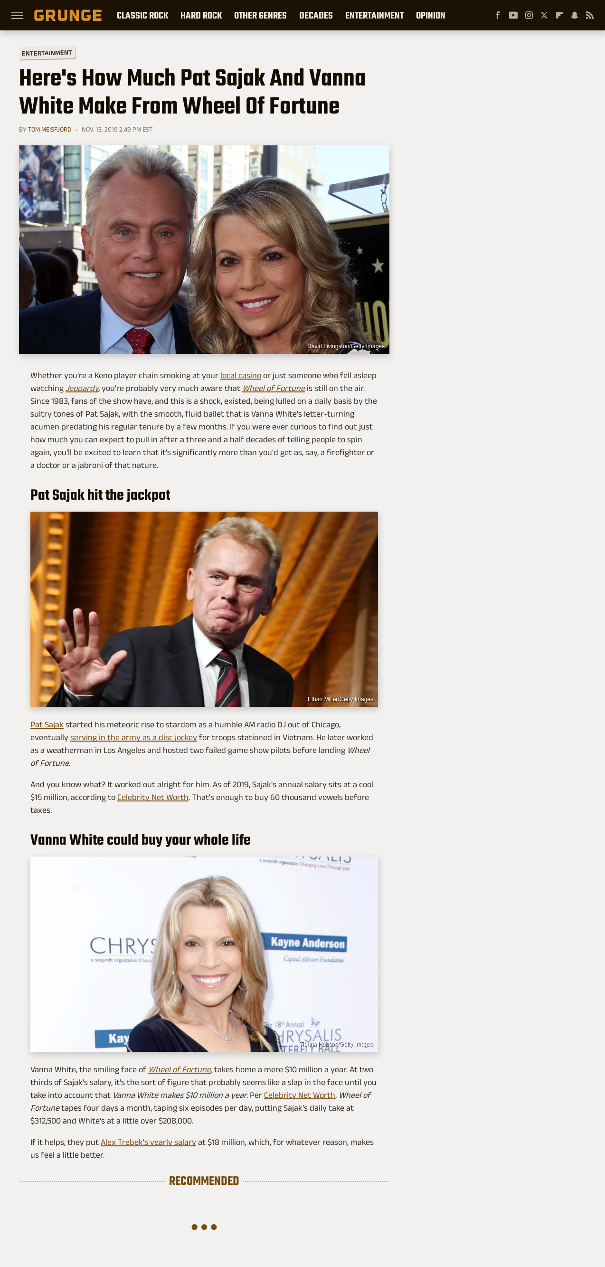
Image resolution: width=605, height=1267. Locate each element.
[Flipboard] (559, 15)
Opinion (430, 15)
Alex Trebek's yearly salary (148, 1142)
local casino (240, 375)
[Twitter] (544, 15)
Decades (316, 15)
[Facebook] (497, 15)
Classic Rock (142, 15)
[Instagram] (529, 15)
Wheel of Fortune (179, 1069)
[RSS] (590, 15)
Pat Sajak (47, 724)
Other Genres (260, 15)
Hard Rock (201, 15)
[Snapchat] (574, 15)
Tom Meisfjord (49, 129)
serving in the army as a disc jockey (133, 737)
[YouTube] (513, 15)
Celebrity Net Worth (153, 797)
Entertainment (374, 15)
